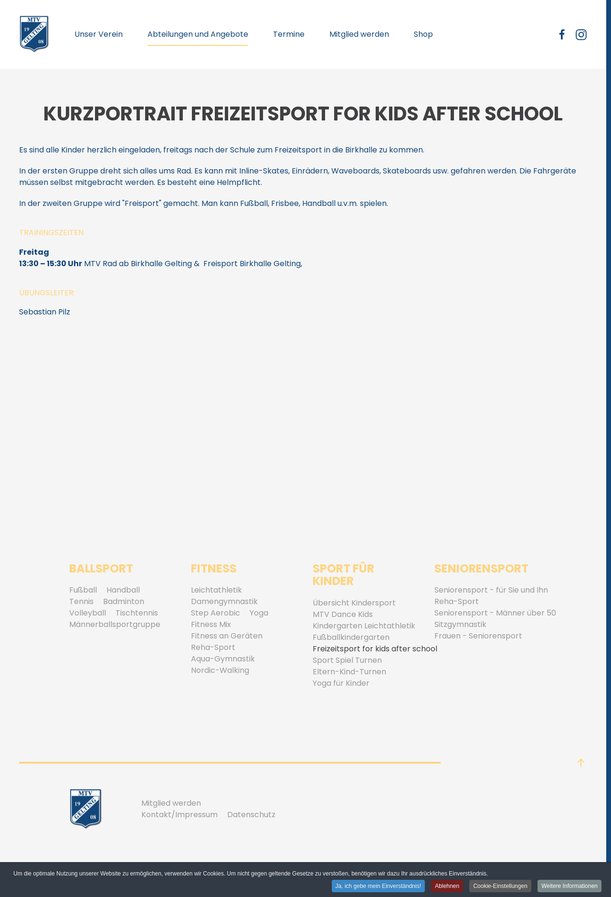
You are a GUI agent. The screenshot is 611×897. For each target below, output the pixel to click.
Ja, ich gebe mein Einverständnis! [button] (378, 886)
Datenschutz (251, 814)
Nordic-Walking (220, 670)
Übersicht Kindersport (354, 602)
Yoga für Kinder (341, 683)
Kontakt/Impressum (179, 814)
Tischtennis (137, 612)
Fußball (83, 589)
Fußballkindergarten (351, 637)
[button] (581, 762)
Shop (423, 34)
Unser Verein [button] (98, 34)
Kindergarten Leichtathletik (364, 625)
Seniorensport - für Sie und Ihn (491, 589)
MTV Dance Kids (343, 614)
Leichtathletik (216, 589)
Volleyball (87, 612)
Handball (123, 589)
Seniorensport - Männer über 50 (495, 612)
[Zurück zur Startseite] (34, 34)
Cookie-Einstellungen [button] (500, 886)
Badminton (123, 601)
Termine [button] (289, 34)
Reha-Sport (213, 647)
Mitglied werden (359, 34)
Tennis (81, 601)
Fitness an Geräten (227, 635)
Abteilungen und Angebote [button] (197, 34)
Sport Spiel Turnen (347, 660)
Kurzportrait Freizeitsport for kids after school (303, 113)
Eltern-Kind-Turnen (349, 671)
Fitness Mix (211, 624)
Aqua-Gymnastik (223, 658)
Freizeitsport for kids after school (375, 648)
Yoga (259, 612)
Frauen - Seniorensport (478, 635)
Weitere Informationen (569, 886)
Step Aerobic (215, 612)
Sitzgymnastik (460, 624)
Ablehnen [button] (447, 886)
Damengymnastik (224, 601)
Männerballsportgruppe (114, 624)
